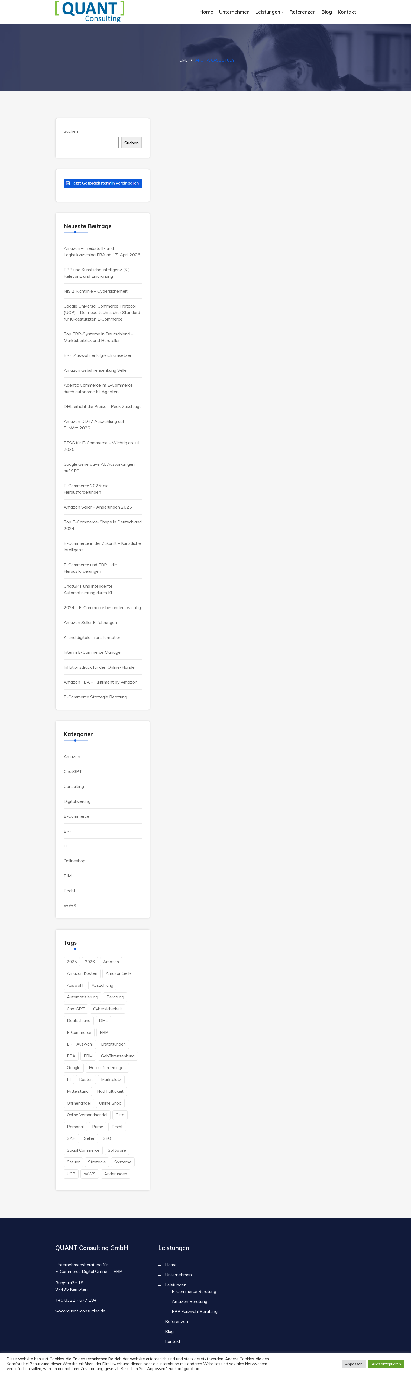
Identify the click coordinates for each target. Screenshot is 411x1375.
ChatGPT (73, 771)
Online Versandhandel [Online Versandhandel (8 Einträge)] (87, 1114)
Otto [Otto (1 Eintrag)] (120, 1114)
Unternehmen (234, 12)
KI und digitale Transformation (92, 637)
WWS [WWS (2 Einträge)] (90, 1173)
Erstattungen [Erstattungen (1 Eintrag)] (113, 1044)
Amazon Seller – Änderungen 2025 (98, 507)
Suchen (71, 131)
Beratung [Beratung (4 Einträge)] (115, 996)
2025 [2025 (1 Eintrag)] (72, 961)
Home (206, 12)
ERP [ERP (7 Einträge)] (104, 1032)
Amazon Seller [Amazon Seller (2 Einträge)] (119, 973)
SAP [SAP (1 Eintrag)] (71, 1138)
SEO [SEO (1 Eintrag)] (107, 1138)
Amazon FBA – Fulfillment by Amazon (100, 682)
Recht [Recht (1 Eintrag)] (117, 1126)
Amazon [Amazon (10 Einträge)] (111, 961)
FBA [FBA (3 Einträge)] (71, 1056)
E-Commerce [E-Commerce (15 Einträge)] (79, 1032)
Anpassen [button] (354, 1364)
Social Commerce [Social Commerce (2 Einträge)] (83, 1150)
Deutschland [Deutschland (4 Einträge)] (78, 1020)
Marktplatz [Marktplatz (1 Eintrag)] (111, 1079)
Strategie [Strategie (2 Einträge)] (97, 1161)
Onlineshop (74, 860)
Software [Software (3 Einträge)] (117, 1150)
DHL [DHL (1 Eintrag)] (103, 1020)
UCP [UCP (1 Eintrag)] (71, 1173)
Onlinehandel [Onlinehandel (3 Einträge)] (79, 1103)
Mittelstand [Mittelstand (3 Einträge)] (78, 1091)
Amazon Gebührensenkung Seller (96, 370)
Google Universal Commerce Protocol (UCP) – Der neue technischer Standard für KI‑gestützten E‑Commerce (102, 312)
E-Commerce (76, 816)
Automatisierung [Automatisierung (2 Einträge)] (82, 996)
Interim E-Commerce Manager (93, 652)
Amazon (72, 756)
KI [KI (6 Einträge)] (69, 1079)
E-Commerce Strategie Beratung (95, 697)
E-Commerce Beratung (194, 1291)
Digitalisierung (77, 801)
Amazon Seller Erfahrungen (90, 622)
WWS (70, 905)
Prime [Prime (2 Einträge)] (97, 1126)
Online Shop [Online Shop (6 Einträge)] (110, 1103)
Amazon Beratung (189, 1301)
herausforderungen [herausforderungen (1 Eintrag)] (107, 1067)
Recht (69, 890)
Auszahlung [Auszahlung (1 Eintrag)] (102, 985)
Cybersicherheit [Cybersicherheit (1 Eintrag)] (107, 1008)
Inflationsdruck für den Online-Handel (99, 667)
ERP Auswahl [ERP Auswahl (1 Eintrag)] (80, 1044)
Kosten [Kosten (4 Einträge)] (86, 1079)
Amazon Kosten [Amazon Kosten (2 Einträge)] (82, 973)
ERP (68, 831)
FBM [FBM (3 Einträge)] (88, 1056)
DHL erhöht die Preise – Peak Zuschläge (103, 406)
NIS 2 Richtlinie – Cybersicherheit (96, 291)
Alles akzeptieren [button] (386, 1364)
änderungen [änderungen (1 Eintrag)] (115, 1173)
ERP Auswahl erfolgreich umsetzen (98, 355)
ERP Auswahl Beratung (195, 1311)
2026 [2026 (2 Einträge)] (90, 961)
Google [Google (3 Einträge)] (73, 1067)
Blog (327, 12)
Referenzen (303, 12)
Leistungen (267, 12)
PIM (68, 875)
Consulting (74, 786)
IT (66, 846)
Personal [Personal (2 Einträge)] (75, 1126)
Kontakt (347, 12)
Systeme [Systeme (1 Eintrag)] (122, 1161)
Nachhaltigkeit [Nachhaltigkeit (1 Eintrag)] (110, 1091)
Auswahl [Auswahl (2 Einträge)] (75, 985)
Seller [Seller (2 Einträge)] (89, 1138)
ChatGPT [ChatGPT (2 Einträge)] (76, 1008)
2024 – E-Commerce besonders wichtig (102, 607)
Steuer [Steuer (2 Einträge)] (73, 1161)
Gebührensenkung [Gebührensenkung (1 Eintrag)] (118, 1056)
